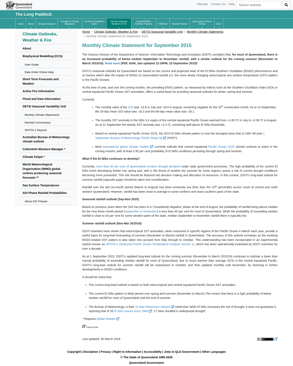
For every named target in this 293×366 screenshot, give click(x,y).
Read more (112, 63)
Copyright (74, 351)
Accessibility (153, 351)
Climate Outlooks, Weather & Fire (116, 31)
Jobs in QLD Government (182, 351)
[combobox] (259, 5)
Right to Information (127, 351)
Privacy (106, 351)
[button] (31, 24)
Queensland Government (146, 362)
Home (86, 31)
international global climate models (128, 146)
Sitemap (202, 4)
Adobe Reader (107, 318)
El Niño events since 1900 (133, 311)
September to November (141, 211)
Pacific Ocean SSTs (221, 146)
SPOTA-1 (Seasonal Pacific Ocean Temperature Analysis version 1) (150, 244)
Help (231, 4)
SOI (130, 107)
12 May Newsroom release (154, 306)
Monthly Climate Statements (205, 31)
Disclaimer (90, 351)
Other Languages (214, 351)
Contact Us (218, 4)
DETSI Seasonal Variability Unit (162, 31)
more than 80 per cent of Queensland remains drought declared (138, 166)
